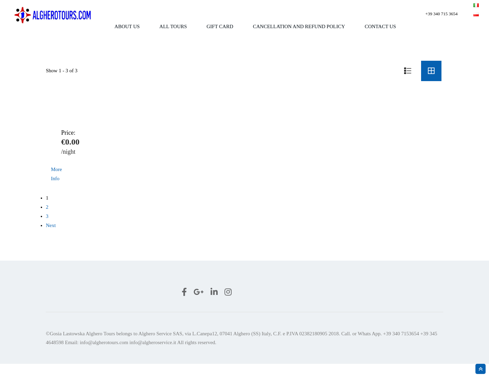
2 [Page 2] (47, 218)
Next (51, 236)
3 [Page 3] (47, 227)
